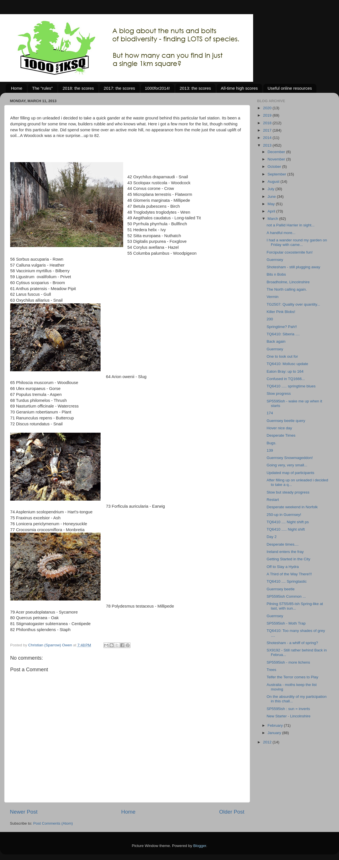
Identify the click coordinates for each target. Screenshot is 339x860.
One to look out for (282, 356)
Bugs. (272, 443)
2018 (268, 123)
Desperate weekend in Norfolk (292, 507)
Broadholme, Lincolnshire (288, 282)
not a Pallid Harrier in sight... (291, 225)
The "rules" (42, 88)
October (275, 166)
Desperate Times (281, 435)
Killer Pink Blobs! (281, 312)
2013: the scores (195, 88)
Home (16, 88)
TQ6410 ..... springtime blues (291, 386)
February (276, 725)
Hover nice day (279, 428)
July (271, 189)
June (272, 196)
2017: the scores (119, 88)
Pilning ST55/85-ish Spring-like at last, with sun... (295, 606)
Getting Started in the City (288, 559)
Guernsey (275, 260)
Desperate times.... (283, 544)
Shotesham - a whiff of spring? (292, 643)
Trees (271, 670)
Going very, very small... (287, 465)
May (272, 204)
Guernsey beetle (281, 589)
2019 (268, 115)
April (272, 211)
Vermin (273, 297)
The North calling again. (287, 289)
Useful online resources (290, 88)
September (277, 174)
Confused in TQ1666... (286, 379)
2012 (268, 742)
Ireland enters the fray (285, 552)
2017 (268, 130)
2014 (268, 138)
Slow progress (279, 393)
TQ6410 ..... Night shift (286, 529)
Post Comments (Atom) (53, 823)
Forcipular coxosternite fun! (290, 252)
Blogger (199, 846)
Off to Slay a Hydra (283, 567)
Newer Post (24, 812)
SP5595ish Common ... (286, 596)
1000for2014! (157, 88)
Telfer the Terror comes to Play (292, 677)
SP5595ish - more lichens (288, 662)
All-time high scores (239, 88)
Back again (276, 341)
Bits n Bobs (276, 274)
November (277, 159)
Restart (273, 499)
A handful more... (281, 233)
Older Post (231, 812)
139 (270, 450)
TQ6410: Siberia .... (283, 334)
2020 (268, 108)
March (273, 218)
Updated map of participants (290, 473)
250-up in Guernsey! (284, 514)
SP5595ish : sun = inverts (288, 709)
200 (270, 319)
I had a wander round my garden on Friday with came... (297, 242)
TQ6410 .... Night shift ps (288, 522)
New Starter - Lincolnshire (288, 716)
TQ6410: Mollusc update (287, 364)
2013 (268, 145)
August (274, 181)
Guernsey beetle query (286, 421)
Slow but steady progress (288, 492)
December (277, 152)
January (275, 733)
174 (270, 413)
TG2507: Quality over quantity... (293, 304)
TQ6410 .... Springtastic (287, 581)
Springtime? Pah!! (282, 327)
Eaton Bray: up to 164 (285, 371)
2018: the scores (78, 88)
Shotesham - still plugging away (293, 267)
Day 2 (272, 537)
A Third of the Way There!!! (289, 574)
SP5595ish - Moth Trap (286, 623)
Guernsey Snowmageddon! (290, 458)
